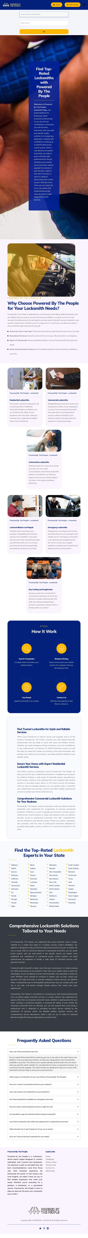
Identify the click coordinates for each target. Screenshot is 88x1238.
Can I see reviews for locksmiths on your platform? (29, 1096)
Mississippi (34, 904)
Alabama (14, 865)
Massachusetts (36, 893)
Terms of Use (51, 1169)
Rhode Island (54, 910)
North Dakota (54, 892)
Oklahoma (53, 899)
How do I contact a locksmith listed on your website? (30, 1089)
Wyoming (72, 904)
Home (48, 1161)
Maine (32, 886)
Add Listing (72, 5)
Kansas (33, 875)
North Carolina (54, 889)
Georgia (14, 900)
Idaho (13, 907)
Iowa (32, 872)
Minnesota (34, 900)
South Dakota (73, 868)
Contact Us (50, 1172)
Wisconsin (72, 900)
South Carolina (74, 865)
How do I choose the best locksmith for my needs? (29, 1141)
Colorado (14, 882)
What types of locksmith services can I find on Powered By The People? (37, 1081)
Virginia (71, 889)
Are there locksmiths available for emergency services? (31, 1104)
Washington (73, 893)
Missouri (33, 907)
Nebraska (53, 865)
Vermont (71, 886)
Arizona (14, 872)
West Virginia (73, 896)
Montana (71, 872)
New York (53, 885)
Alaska (13, 868)
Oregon (52, 903)
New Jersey (53, 878)
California (15, 879)
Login (54, 5)
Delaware (15, 889)
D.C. (12, 893)
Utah (70, 882)
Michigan (33, 896)
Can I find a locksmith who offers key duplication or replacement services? (38, 1126)
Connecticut (15, 886)
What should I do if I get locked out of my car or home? (31, 1133)
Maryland (33, 889)
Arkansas (15, 875)
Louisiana (34, 882)
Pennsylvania (54, 906)
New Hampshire (53, 873)
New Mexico (54, 882)
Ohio (51, 896)
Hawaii (14, 904)
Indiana (33, 868)
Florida (13, 896)
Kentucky (33, 879)
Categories (50, 1164)
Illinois (32, 865)
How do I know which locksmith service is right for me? (31, 1111)
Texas (70, 879)
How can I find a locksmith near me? (23, 1056)
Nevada (52, 868)
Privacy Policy (51, 1166)
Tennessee (72, 875)
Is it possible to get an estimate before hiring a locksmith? (32, 1118)
